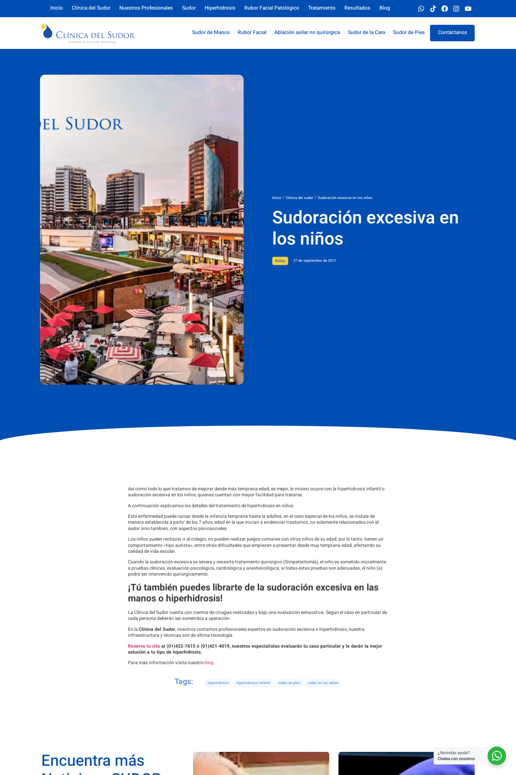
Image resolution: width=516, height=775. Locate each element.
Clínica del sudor (326, 198)
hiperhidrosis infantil (253, 690)
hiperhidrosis (218, 690)
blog (209, 706)
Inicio (303, 198)
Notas (307, 261)
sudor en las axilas (323, 690)
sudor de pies (289, 690)
